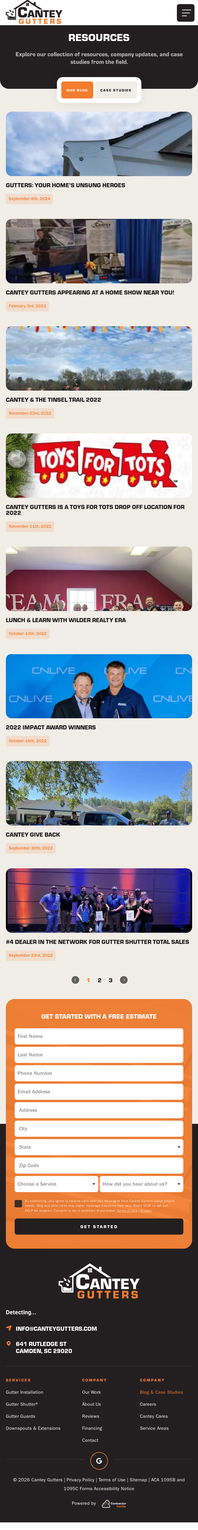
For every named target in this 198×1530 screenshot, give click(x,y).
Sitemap (138, 1487)
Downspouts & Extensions (33, 1436)
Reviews (90, 1424)
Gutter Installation (24, 1400)
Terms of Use (127, 1218)
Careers (148, 1412)
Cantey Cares (154, 1424)
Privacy (146, 1218)
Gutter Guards (20, 1424)
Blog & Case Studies (161, 1400)
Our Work (91, 1400)
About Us (91, 1412)
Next (126, 987)
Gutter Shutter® (22, 1412)
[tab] (77, 97)
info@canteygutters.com (56, 1336)
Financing (92, 1436)
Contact (90, 1448)
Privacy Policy (80, 1487)
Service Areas (154, 1436)
